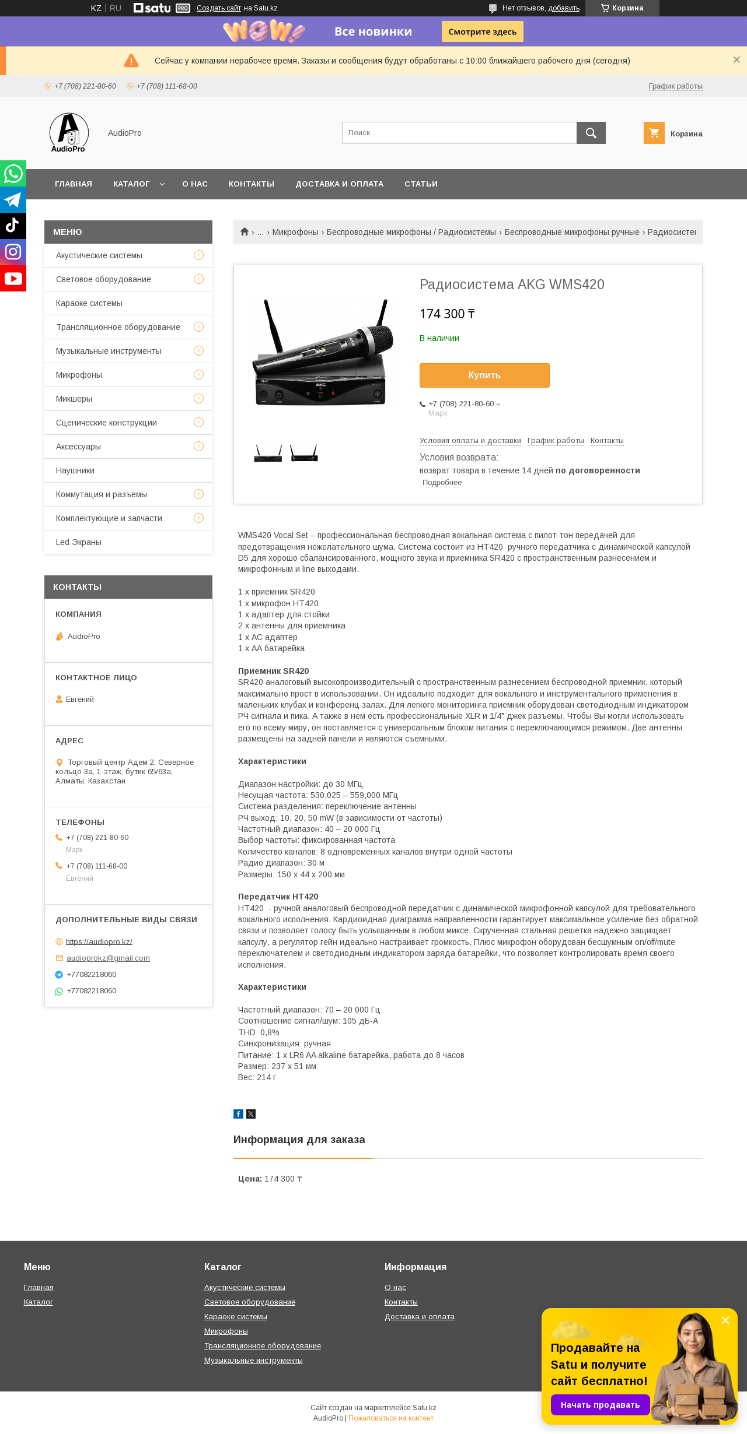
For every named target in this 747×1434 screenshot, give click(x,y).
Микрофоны (296, 232)
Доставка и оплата (339, 184)
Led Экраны (79, 542)
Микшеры (74, 398)
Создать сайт (219, 8)
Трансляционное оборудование (118, 327)
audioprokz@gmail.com (108, 958)
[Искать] (591, 133)
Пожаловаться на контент (391, 1418)
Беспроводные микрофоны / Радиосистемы (411, 232)
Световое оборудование (103, 279)
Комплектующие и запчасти (109, 518)
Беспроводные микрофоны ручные (572, 232)
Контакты (251, 184)
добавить (564, 8)
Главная (73, 184)
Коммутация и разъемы (101, 494)
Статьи (421, 184)
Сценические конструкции (106, 422)
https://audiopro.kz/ (99, 941)
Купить (485, 375)
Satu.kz (425, 1408)
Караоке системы (89, 303)
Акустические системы (99, 255)
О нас (195, 184)
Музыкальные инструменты (109, 351)
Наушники (75, 470)
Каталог (131, 184)
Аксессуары (78, 446)
